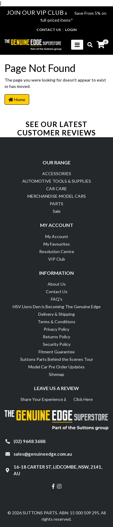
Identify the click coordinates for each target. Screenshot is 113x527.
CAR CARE (56, 188)
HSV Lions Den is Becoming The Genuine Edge (57, 306)
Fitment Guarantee (57, 351)
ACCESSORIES (56, 173)
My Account (56, 236)
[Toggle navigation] (77, 44)
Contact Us (56, 291)
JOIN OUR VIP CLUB (36, 12)
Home (16, 99)
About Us (57, 284)
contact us (48, 29)
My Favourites (56, 243)
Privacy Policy (56, 329)
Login (71, 29)
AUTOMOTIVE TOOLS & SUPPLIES (56, 181)
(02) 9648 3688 (30, 441)
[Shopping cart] (100, 45)
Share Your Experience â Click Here (56, 399)
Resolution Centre (56, 251)
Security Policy (57, 344)
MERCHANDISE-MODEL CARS (56, 196)
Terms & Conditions (56, 321)
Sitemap (56, 374)
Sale (57, 211)
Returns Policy (56, 336)
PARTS (56, 203)
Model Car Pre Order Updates (56, 366)
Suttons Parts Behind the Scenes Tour (56, 359)
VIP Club (56, 259)
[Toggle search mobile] (88, 45)
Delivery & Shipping (56, 314)
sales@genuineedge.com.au (43, 454)
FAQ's (56, 299)
